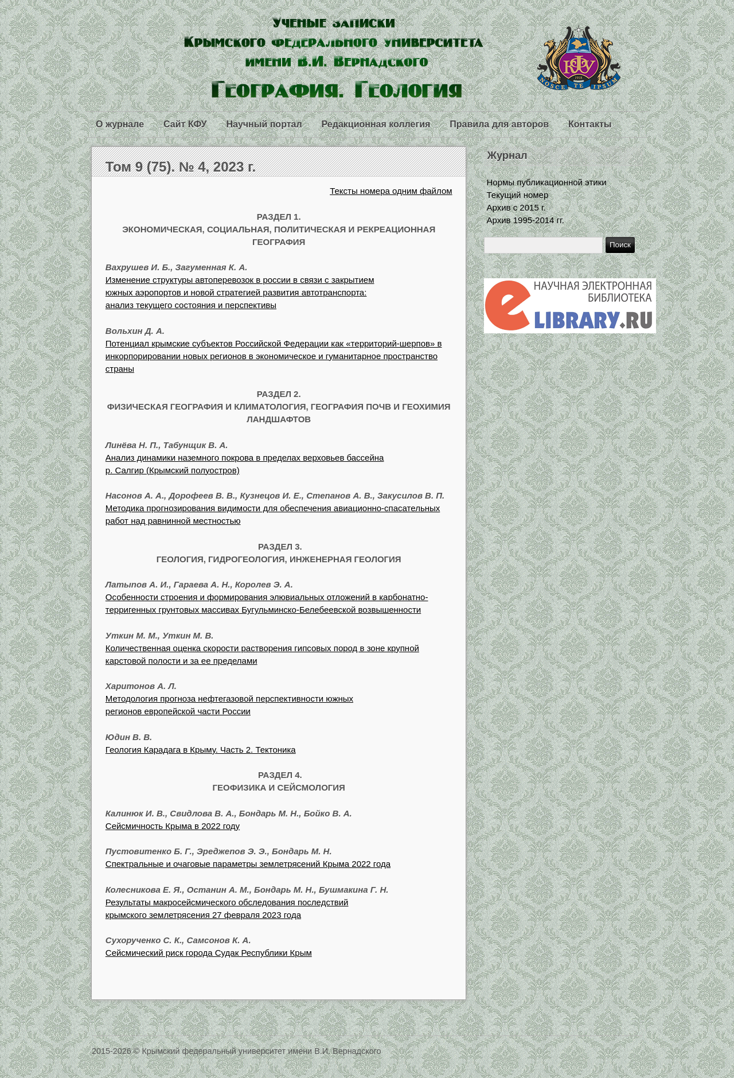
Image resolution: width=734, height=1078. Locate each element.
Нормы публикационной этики (547, 182)
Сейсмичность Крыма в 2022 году (173, 826)
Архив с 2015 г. (516, 207)
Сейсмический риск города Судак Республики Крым (209, 953)
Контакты (589, 124)
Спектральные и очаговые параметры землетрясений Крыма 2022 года (248, 864)
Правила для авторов (499, 124)
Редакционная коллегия (376, 124)
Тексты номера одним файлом (391, 191)
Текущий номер (518, 195)
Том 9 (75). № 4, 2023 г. (181, 166)
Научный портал (264, 124)
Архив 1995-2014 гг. (525, 220)
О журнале (120, 124)
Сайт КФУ (184, 124)
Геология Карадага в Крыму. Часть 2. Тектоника (201, 749)
